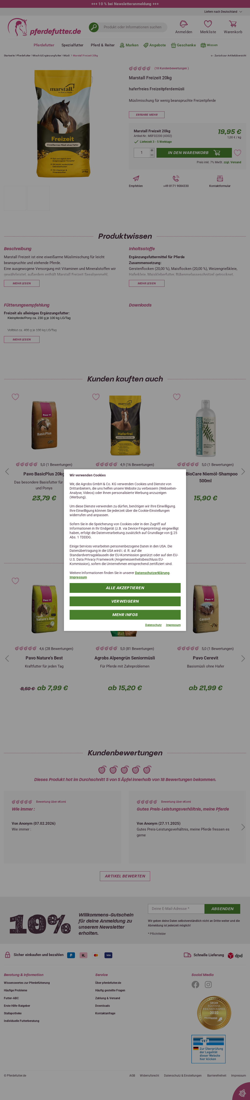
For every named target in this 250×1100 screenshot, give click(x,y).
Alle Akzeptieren (125, 587)
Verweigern (125, 601)
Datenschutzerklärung (152, 573)
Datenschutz (153, 625)
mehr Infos (125, 614)
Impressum (78, 577)
